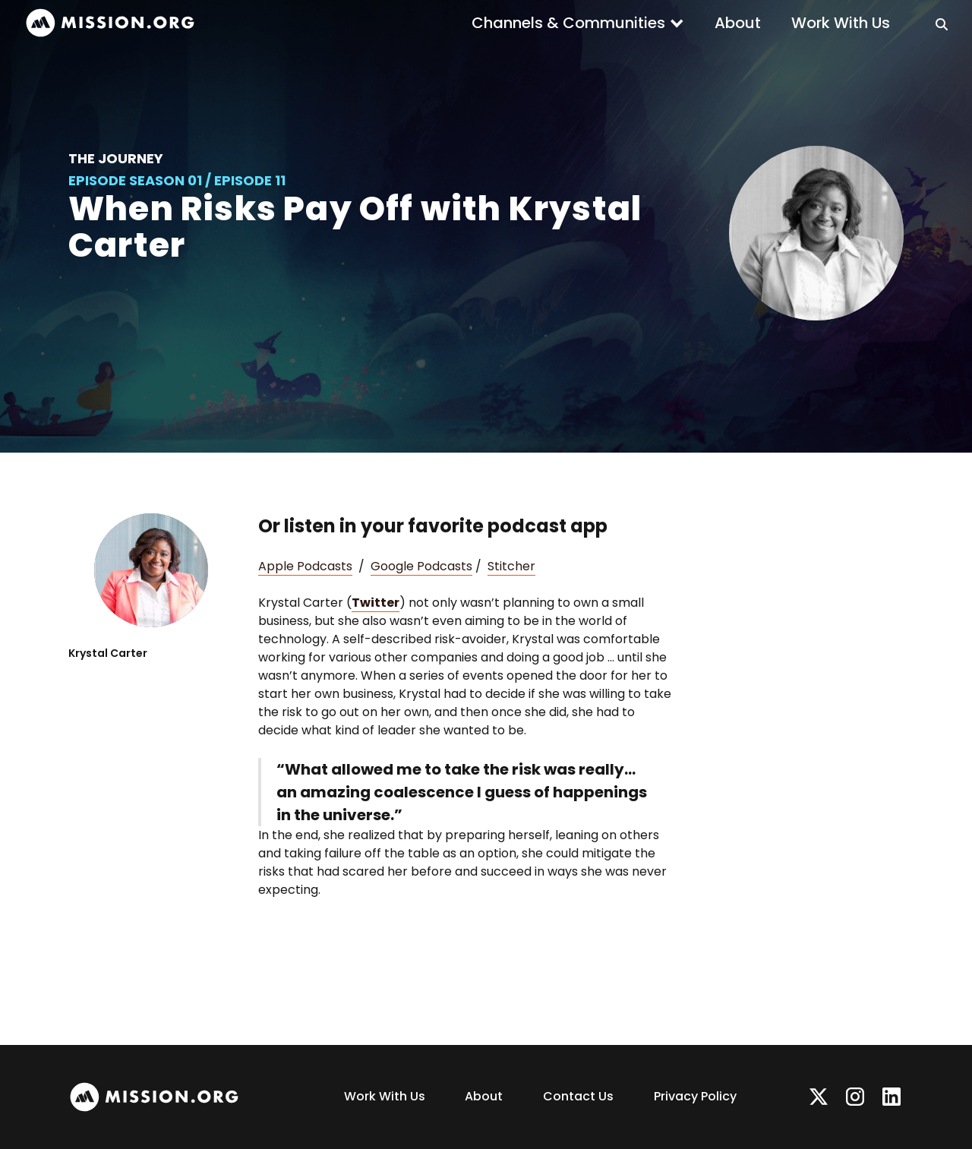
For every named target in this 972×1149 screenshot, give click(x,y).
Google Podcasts (421, 566)
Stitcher (511, 566)
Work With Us (840, 22)
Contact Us (578, 1096)
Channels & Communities (568, 22)
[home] (110, 23)
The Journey (115, 158)
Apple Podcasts (305, 566)
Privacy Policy (695, 1096)
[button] (577, 23)
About (738, 22)
